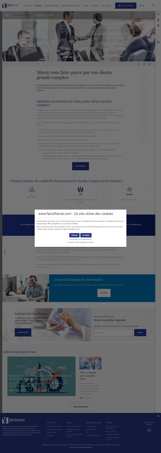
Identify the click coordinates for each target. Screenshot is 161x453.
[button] (86, 235)
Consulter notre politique (80, 242)
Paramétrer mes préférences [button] (80, 239)
